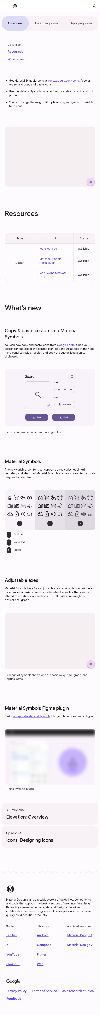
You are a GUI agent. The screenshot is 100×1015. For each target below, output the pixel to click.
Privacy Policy (16, 991)
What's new (16, 59)
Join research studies (78, 991)
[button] (5, 6)
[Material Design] (10, 889)
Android (43, 935)
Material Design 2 (80, 945)
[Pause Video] (91, 182)
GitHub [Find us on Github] (11, 935)
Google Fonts (65, 345)
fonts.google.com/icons (63, 80)
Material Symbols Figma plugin (50, 261)
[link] (15, 52)
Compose (44, 945)
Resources (15, 52)
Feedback (13, 999)
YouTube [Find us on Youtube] (12, 955)
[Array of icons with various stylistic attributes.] (50, 157)
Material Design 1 (79, 935)
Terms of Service (44, 991)
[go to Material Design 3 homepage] (15, 6)
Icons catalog (48, 248)
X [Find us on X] (7, 945)
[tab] (15, 23)
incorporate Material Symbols (31, 716)
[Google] (13, 981)
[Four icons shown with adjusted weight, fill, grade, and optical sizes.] (50, 641)
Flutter (41, 955)
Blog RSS (13, 964)
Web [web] (40, 964)
